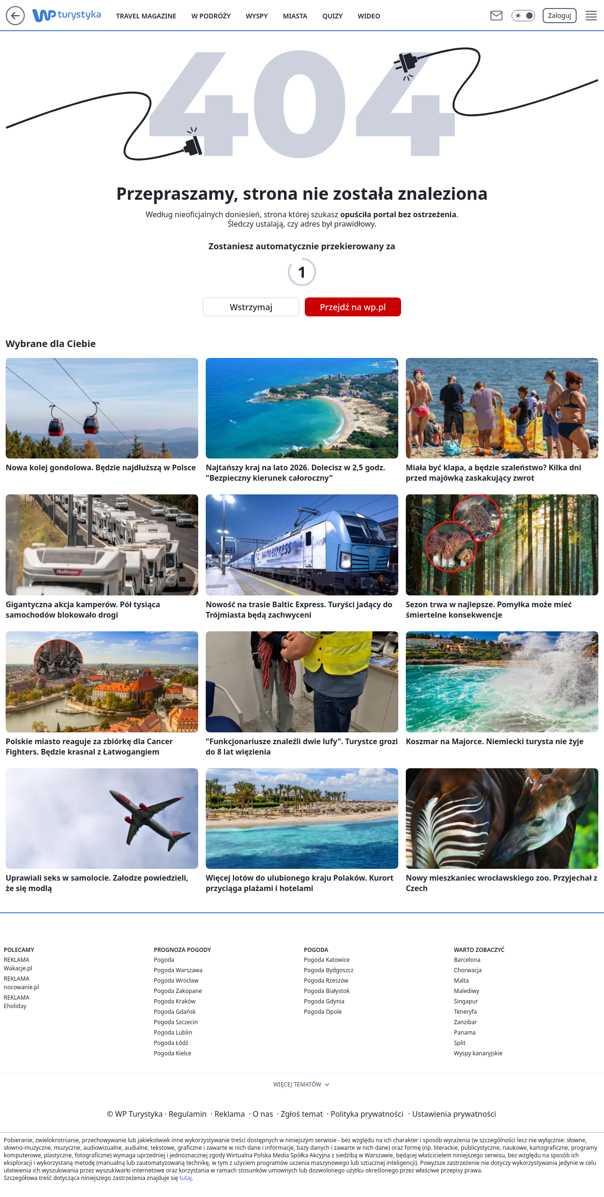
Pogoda (164, 960)
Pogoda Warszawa (178, 970)
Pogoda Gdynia (324, 1001)
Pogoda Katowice (327, 960)
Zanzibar (465, 1022)
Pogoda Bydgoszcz (328, 970)
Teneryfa (465, 1012)
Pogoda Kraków (174, 1001)
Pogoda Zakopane (178, 991)
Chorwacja (468, 970)
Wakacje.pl (18, 968)
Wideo (369, 15)
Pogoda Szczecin (176, 1022)
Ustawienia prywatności (452, 1114)
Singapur (466, 1001)
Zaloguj (559, 15)
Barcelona (467, 960)
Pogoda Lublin (173, 1032)
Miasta (295, 15)
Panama (465, 1032)
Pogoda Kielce (172, 1053)
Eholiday (15, 1006)
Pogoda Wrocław (176, 980)
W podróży (211, 15)
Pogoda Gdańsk (175, 1012)
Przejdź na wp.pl (353, 307)
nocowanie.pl (21, 987)
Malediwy (466, 991)
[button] (591, 15)
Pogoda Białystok (327, 991)
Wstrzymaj (251, 307)
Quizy (332, 15)
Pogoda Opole (323, 1012)
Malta (461, 980)
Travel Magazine (146, 15)
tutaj (185, 1178)
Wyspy (257, 15)
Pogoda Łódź (171, 1043)
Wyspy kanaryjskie (478, 1053)
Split (460, 1043)
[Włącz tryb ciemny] (523, 15)
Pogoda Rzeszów (326, 980)
